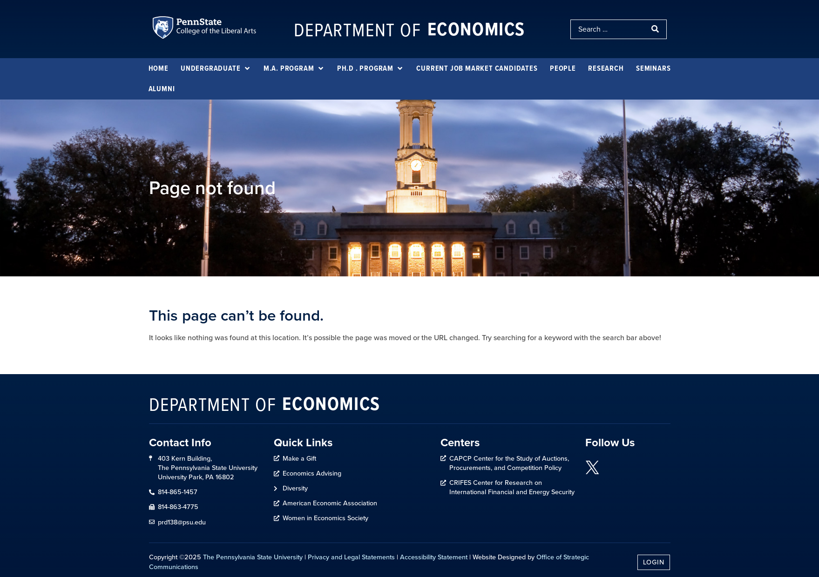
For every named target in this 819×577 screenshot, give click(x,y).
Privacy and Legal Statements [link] (351, 557)
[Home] (158, 68)
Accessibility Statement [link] (433, 557)
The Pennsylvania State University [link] (253, 557)
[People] (563, 68)
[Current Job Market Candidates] (476, 68)
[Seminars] (653, 68)
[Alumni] (161, 89)
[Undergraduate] (215, 68)
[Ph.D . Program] (370, 68)
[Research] (606, 68)
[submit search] (656, 29)
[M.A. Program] (294, 68)
